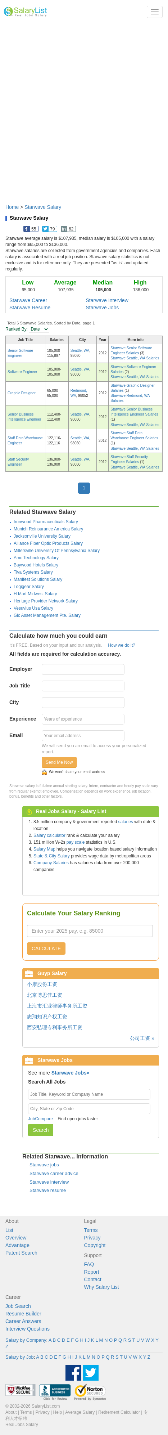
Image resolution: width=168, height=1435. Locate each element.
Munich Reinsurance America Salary (48, 529)
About (11, 1412)
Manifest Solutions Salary (38, 579)
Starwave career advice (53, 1173)
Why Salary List (101, 1287)
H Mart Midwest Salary (35, 593)
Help (57, 1412)
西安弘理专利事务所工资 (54, 1027)
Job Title (19, 686)
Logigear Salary (29, 586)
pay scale (76, 842)
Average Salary (80, 1412)
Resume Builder (23, 1314)
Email (16, 735)
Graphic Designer (22, 393)
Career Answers (23, 1321)
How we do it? (121, 645)
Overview (15, 1238)
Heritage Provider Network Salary (46, 601)
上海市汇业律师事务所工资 (57, 1006)
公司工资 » (142, 1038)
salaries (125, 821)
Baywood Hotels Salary (36, 565)
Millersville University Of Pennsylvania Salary (57, 550)
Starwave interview (49, 1182)
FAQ (89, 1264)
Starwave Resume (29, 307)
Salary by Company (25, 1340)
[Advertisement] (84, 110)
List (9, 1230)
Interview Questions (27, 1329)
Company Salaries (51, 862)
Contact (92, 1279)
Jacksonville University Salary (42, 536)
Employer (20, 669)
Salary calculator (49, 835)
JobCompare (40, 1118)
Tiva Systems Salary (33, 572)
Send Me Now (59, 762)
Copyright (95, 1245)
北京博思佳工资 (44, 995)
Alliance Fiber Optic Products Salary (48, 543)
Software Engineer (22, 372)
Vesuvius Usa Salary (33, 608)
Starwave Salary (42, 207)
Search (41, 1130)
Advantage (17, 1245)
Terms (91, 1230)
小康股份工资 (42, 984)
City (14, 702)
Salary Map (44, 849)
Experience (22, 719)
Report (91, 1272)
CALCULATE (46, 948)
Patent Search (21, 1253)
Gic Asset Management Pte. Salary (47, 615)
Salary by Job (19, 1357)
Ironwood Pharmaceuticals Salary (46, 521)
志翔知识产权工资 (47, 1016)
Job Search (18, 1306)
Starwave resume (47, 1190)
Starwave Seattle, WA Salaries (134, 358)
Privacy (92, 1238)
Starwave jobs (44, 1164)
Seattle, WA (80, 351)
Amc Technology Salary (36, 557)
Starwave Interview (107, 300)
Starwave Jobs (102, 307)
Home (12, 207)
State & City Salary (51, 855)
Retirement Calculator (119, 1412)
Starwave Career (28, 300)
